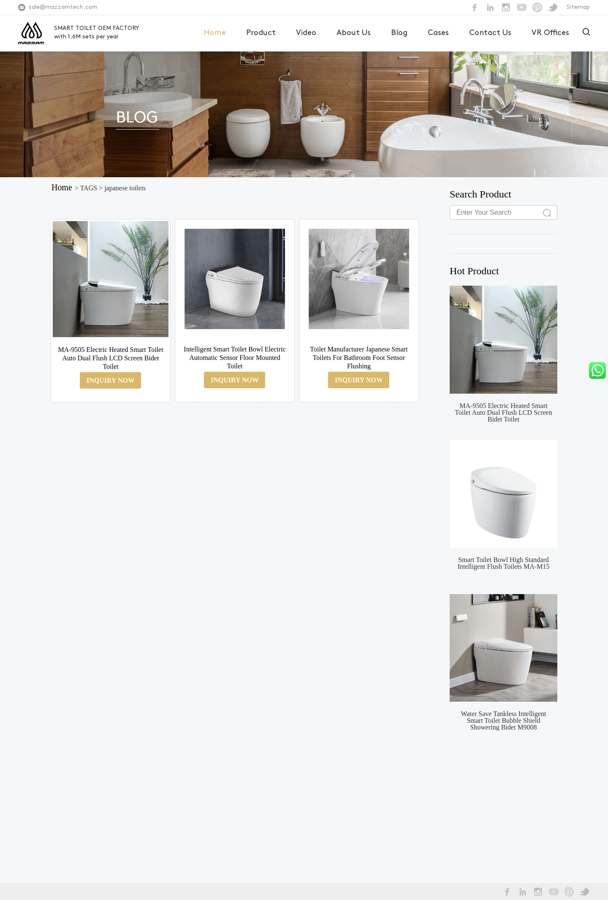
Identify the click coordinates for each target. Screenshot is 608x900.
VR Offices (550, 33)
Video (306, 33)
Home (215, 33)
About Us (354, 33)
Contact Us (490, 33)
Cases (438, 33)
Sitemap (578, 7)
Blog (399, 33)
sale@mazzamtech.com (63, 7)
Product (261, 33)
